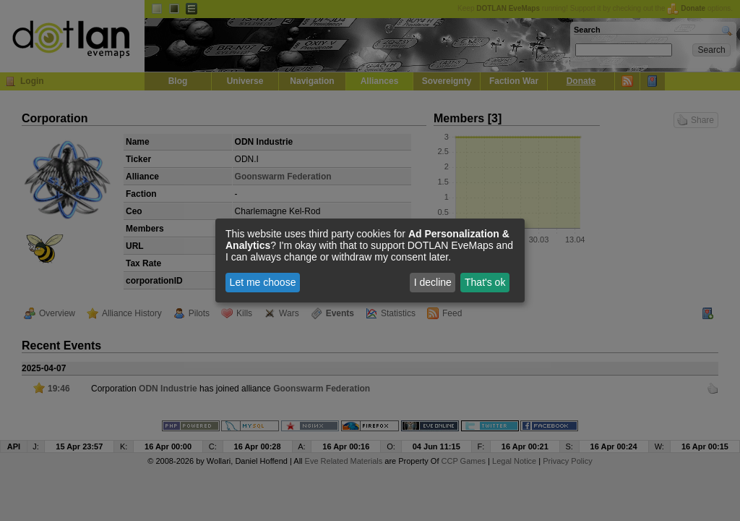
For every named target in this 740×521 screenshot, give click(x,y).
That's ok (485, 282)
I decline (433, 282)
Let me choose (263, 282)
